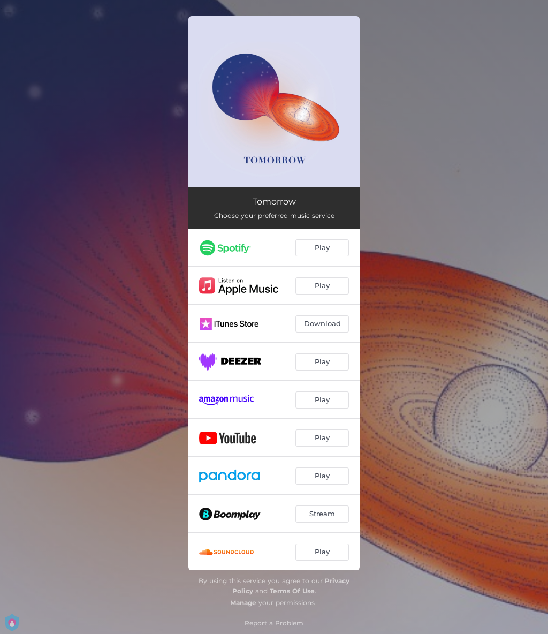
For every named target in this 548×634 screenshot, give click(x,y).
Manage (243, 603)
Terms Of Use (292, 591)
